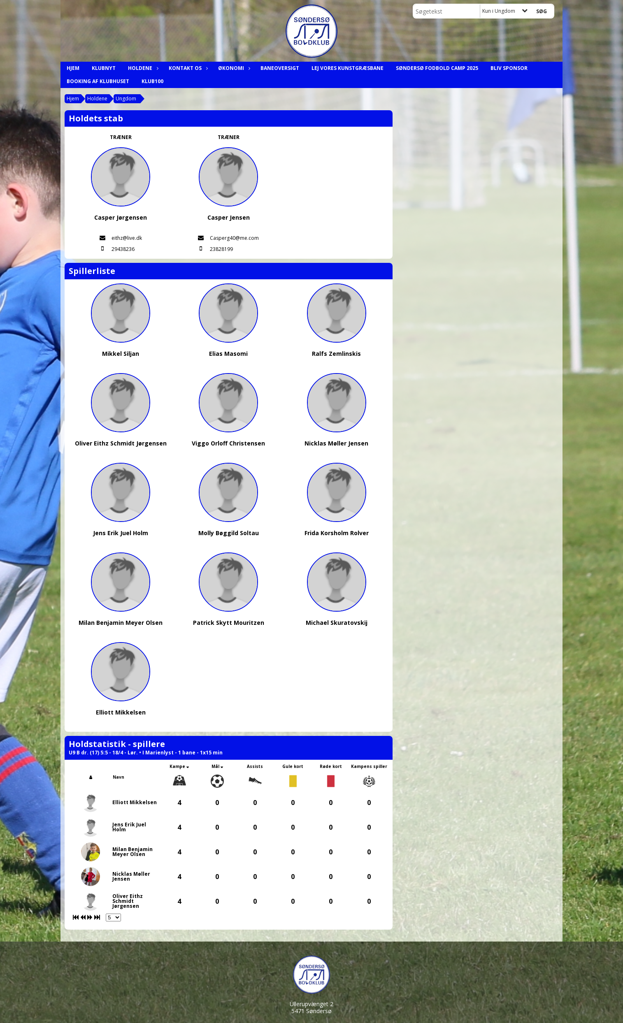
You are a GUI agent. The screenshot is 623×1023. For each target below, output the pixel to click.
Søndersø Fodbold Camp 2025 (437, 68)
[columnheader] (90, 777)
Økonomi (233, 68)
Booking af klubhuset (98, 81)
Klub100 (152, 81)
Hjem (73, 68)
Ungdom (126, 98)
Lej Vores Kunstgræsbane (348, 68)
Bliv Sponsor (509, 68)
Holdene (142, 68)
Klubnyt (104, 68)
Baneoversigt (279, 68)
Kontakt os (187, 68)
